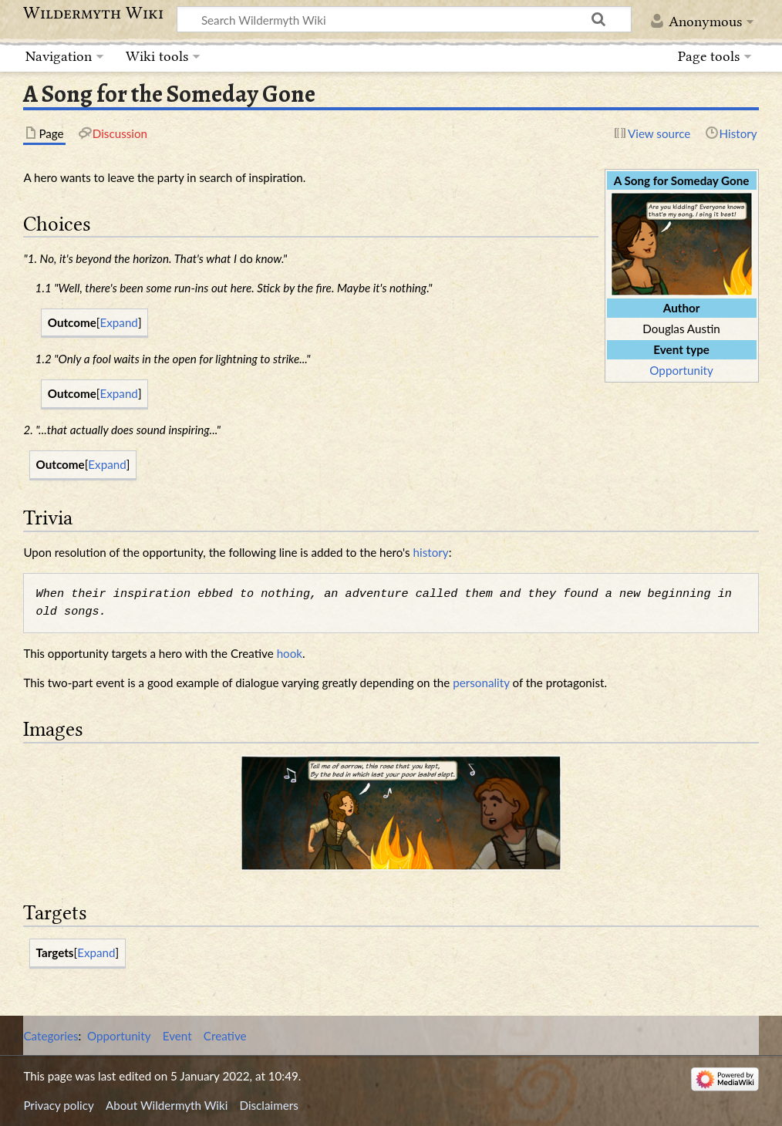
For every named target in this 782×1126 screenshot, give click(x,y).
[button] (119, 323)
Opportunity (681, 370)
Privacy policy (58, 1105)
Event (177, 1036)
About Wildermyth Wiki (167, 1105)
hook (289, 653)
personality (481, 682)
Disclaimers (269, 1105)
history (431, 552)
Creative (225, 1036)
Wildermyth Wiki (93, 13)
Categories (50, 1036)
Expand (119, 322)
